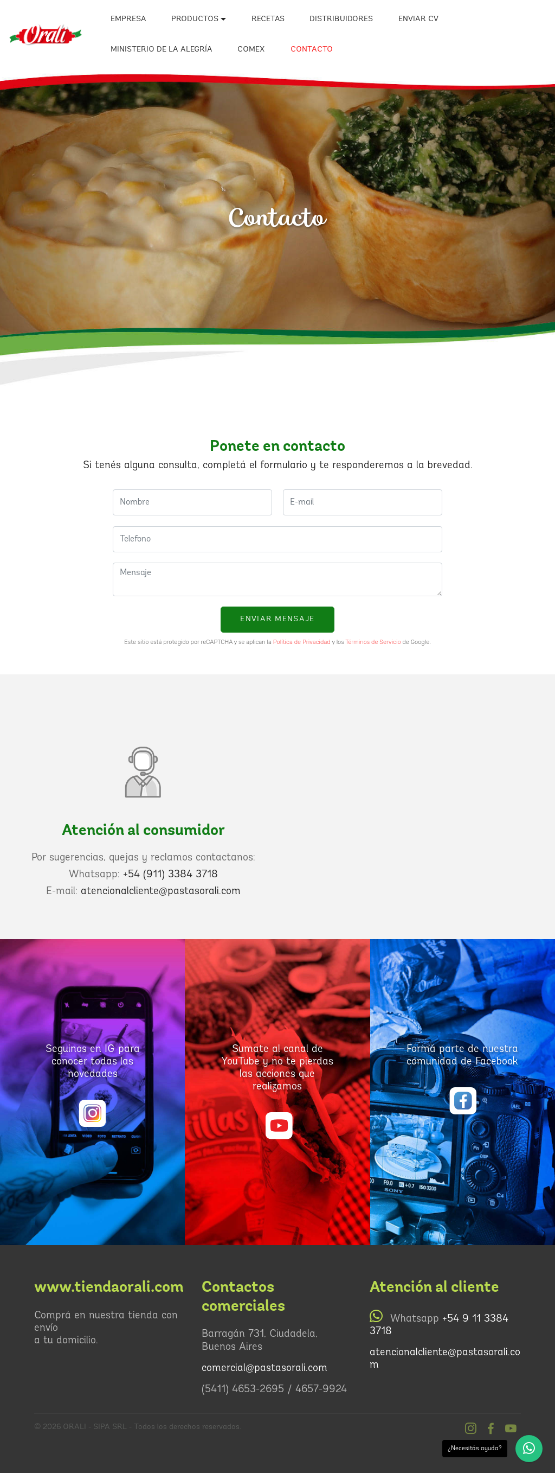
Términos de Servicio (373, 642)
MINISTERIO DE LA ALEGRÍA (161, 50)
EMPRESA (128, 19)
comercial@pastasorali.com (264, 1368)
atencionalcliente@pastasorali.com (161, 892)
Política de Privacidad (302, 642)
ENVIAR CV (418, 19)
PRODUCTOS (194, 19)
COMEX (251, 50)
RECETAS (268, 19)
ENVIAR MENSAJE (277, 619)
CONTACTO (312, 50)
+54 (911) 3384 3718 (170, 875)
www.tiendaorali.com (109, 1287)
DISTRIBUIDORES (341, 19)
